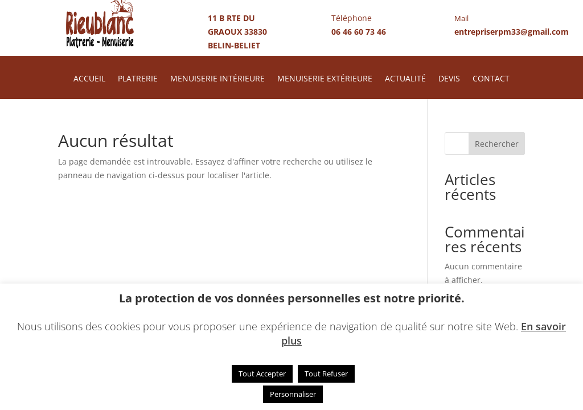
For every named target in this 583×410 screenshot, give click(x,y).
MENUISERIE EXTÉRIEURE (324, 79)
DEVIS (449, 79)
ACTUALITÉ (405, 79)
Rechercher (497, 143)
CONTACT (491, 79)
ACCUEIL (89, 79)
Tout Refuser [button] (326, 373)
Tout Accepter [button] (262, 373)
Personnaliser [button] (293, 394)
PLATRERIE (138, 79)
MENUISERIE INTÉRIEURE (217, 79)
